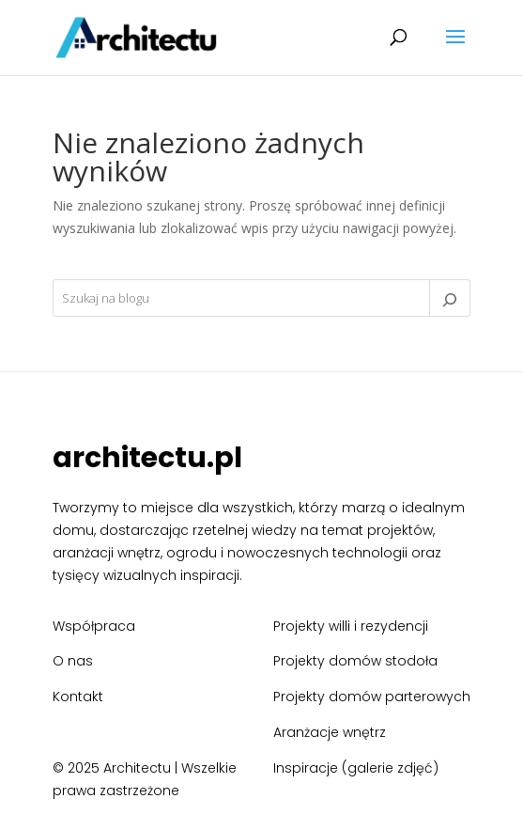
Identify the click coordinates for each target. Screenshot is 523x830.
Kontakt (78, 696)
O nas (73, 660)
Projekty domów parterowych (371, 696)
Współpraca (94, 626)
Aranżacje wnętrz (329, 732)
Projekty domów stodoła (355, 660)
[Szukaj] (449, 298)
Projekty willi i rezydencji (350, 626)
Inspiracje (305, 768)
